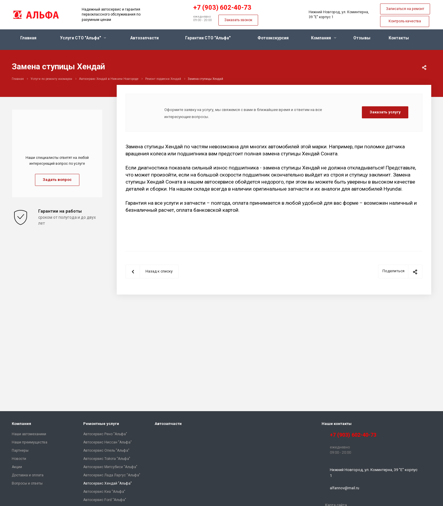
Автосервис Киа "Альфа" (104, 492)
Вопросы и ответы (27, 483)
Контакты (399, 38)
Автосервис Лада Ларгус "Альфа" (111, 475)
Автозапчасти (144, 38)
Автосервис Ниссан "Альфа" (107, 442)
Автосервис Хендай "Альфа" (107, 483)
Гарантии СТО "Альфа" (207, 38)
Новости (19, 459)
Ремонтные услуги (101, 423)
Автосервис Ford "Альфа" (104, 500)
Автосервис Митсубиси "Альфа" (110, 467)
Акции (17, 467)
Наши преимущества (29, 442)
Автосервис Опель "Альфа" (106, 450)
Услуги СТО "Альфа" (83, 38)
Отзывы (361, 38)
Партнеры (20, 450)
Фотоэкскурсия (273, 38)
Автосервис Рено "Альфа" (105, 434)
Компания (323, 38)
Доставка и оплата (28, 475)
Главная (28, 38)
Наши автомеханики (29, 434)
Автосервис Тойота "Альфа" (106, 459)
